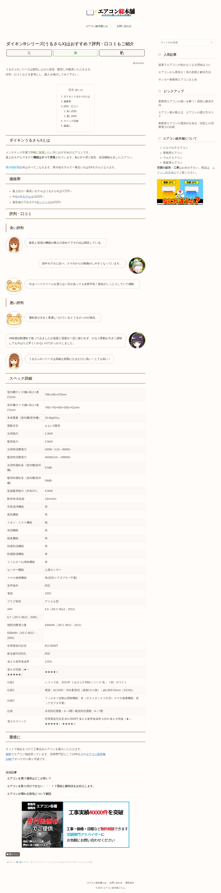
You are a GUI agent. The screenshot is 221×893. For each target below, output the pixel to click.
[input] (186, 42)
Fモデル (26, 197)
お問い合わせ (115, 883)
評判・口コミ (71, 106)
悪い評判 (72, 116)
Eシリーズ (43, 203)
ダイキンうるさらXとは (77, 96)
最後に (67, 126)
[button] (122, 52)
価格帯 (67, 101)
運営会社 (130, 883)
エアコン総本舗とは (96, 883)
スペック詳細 (71, 121)
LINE (9, 759)
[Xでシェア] (29, 52)
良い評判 (72, 111)
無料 (8, 754)
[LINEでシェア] (75, 52)
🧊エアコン (13, 855)
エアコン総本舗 (95, 754)
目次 (71, 89)
